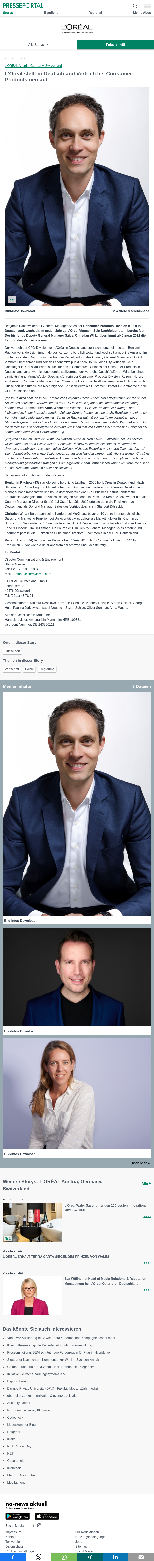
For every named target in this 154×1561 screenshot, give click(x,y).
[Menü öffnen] (147, 6)
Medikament (16, 1482)
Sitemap (81, 1546)
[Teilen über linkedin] (115, 1557)
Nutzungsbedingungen (91, 1537)
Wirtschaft (12, 669)
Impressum (13, 1532)
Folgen (115, 44)
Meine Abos (142, 12)
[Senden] (141, 1557)
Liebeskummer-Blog (21, 1424)
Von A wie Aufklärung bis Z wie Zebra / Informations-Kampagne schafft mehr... (62, 1338)
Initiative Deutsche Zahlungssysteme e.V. (36, 1374)
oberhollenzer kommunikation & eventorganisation (42, 1395)
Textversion (13, 1541)
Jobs (78, 1541)
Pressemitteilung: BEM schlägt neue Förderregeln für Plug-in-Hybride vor (59, 1352)
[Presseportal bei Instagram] (38, 1525)
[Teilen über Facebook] (13, 1557)
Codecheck (15, 1417)
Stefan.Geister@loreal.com (31, 574)
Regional (95, 12)
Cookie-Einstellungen (20, 1551)
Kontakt (10, 1537)
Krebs (11, 1439)
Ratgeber (13, 1432)
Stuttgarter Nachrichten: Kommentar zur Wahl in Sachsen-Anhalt (53, 1359)
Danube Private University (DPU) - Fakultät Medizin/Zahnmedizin (53, 1388)
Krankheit (14, 1468)
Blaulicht (51, 12)
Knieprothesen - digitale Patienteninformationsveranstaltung (49, 1345)
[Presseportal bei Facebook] (27, 1525)
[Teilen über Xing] (90, 1557)
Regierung (47, 669)
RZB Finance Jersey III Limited (29, 1410)
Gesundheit (15, 1460)
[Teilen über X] (38, 1557)
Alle (146, 1184)
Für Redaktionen (87, 1532)
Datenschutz (14, 1546)
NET (10, 1453)
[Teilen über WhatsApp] (64, 1557)
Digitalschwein (17, 1381)
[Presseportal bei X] (32, 1525)
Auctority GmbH (18, 1403)
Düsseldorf (12, 651)
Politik (29, 669)
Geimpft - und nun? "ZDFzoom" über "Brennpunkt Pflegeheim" (51, 1367)
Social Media (84, 1551)
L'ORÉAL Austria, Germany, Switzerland (33, 65)
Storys (8, 12)
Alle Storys (38, 44)
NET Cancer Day (19, 1446)
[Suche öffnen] (135, 6)
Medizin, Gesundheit (21, 1475)
